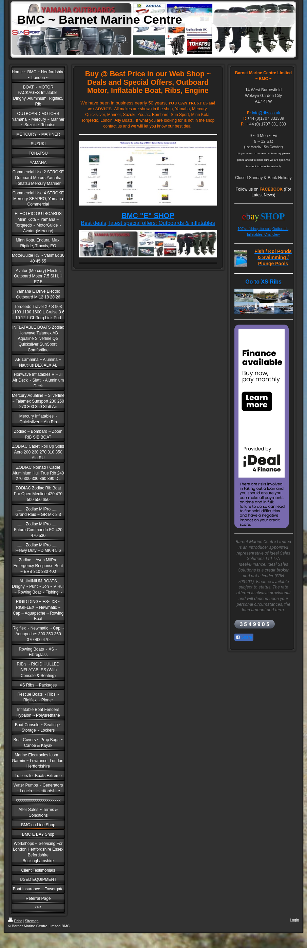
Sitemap (31, 921)
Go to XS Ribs (263, 282)
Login (294, 920)
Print (15, 921)
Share (244, 637)
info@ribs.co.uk (266, 113)
